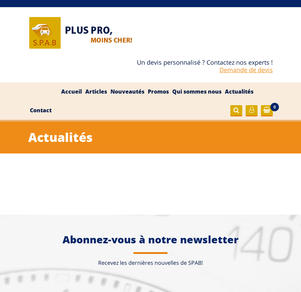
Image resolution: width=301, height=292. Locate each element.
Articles (96, 91)
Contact (41, 110)
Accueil (71, 91)
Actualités (239, 91)
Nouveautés (127, 91)
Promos (158, 91)
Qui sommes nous (197, 91)
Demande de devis (246, 70)
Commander (269, 110)
